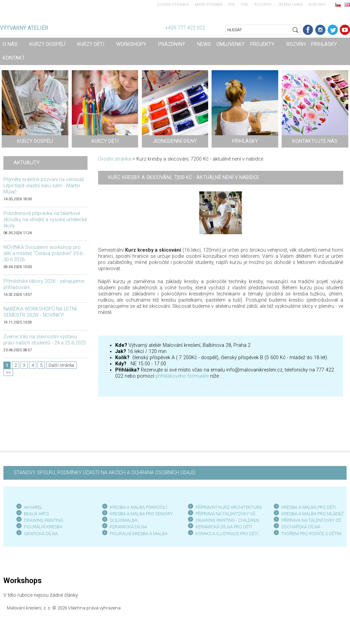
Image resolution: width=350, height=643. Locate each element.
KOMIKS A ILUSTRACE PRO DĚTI (227, 533)
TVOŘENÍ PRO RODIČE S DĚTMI (311, 533)
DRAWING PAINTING (43, 520)
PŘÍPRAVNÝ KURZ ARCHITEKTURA (229, 507)
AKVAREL (33, 507)
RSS (231, 4)
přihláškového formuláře (182, 376)
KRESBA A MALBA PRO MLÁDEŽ (312, 513)
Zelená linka (290, 4)
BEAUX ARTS (36, 513)
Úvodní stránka (173, 4)
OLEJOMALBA (123, 520)
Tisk (244, 4)
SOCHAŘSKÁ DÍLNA (300, 526)
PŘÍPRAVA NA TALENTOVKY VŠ (225, 513)
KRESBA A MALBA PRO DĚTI (308, 507)
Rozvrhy (263, 4)
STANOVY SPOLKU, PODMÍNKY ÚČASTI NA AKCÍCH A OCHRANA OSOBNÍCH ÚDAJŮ (104, 473)
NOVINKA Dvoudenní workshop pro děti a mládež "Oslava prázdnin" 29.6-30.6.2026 (43, 253)
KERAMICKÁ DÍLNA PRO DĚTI (224, 526)
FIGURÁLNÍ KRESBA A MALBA (138, 533)
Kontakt (317, 4)
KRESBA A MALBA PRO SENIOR (140, 513)
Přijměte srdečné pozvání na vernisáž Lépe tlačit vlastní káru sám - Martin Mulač (43, 186)
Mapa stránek (209, 4)
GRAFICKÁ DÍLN (39, 533)
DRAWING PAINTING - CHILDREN (227, 520)
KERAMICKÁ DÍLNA (128, 526)
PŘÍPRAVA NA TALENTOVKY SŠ (311, 520)
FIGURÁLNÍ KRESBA (43, 526)
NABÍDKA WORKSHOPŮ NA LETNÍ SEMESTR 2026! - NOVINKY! (40, 312)
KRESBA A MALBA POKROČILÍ (138, 507)
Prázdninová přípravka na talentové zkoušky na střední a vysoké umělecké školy (45, 220)
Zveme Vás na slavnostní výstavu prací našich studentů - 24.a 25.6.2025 (44, 340)
